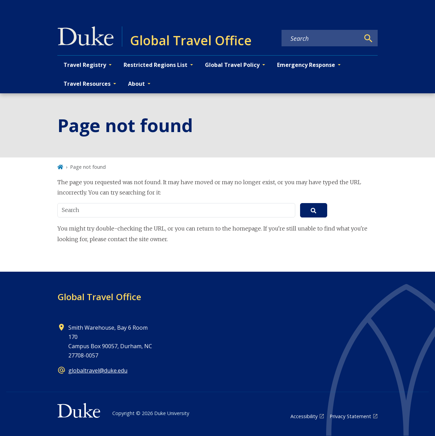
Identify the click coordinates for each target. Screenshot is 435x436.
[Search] (368, 38)
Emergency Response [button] (306, 65)
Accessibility (304, 416)
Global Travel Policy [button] (232, 65)
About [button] (136, 83)
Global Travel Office (99, 297)
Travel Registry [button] (85, 65)
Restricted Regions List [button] (155, 65)
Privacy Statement (350, 416)
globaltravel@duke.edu (97, 370)
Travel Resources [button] (87, 83)
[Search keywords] (320, 38)
